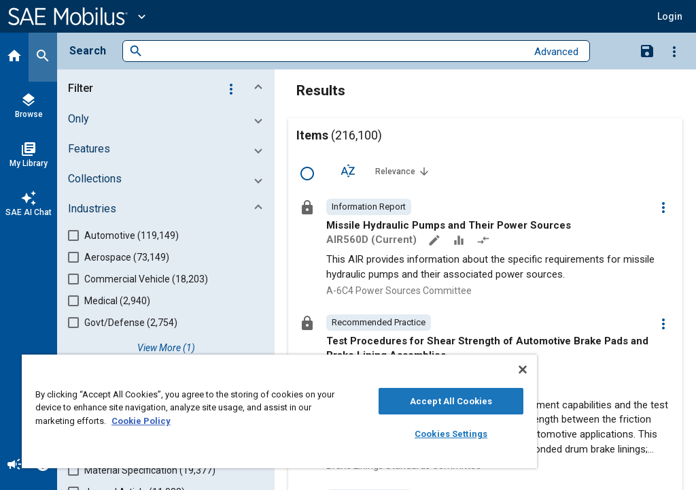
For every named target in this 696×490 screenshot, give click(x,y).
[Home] (14, 57)
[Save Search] (647, 50)
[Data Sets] (460, 241)
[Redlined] (484, 241)
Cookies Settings (451, 434)
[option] (368, 207)
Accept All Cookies (451, 401)
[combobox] (334, 51)
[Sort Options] (348, 170)
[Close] (523, 369)
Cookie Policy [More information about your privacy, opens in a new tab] (141, 421)
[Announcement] (14, 465)
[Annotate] (436, 241)
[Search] (43, 57)
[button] (168, 88)
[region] (279, 411)
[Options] (674, 51)
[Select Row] (307, 173)
